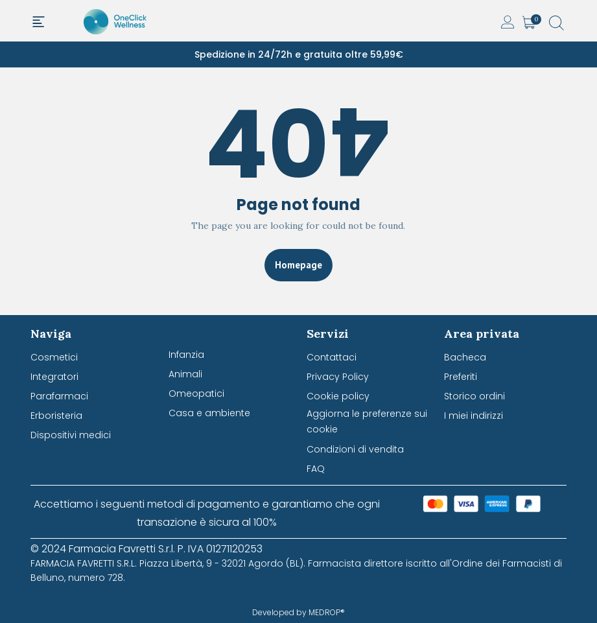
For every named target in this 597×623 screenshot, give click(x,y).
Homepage (298, 265)
